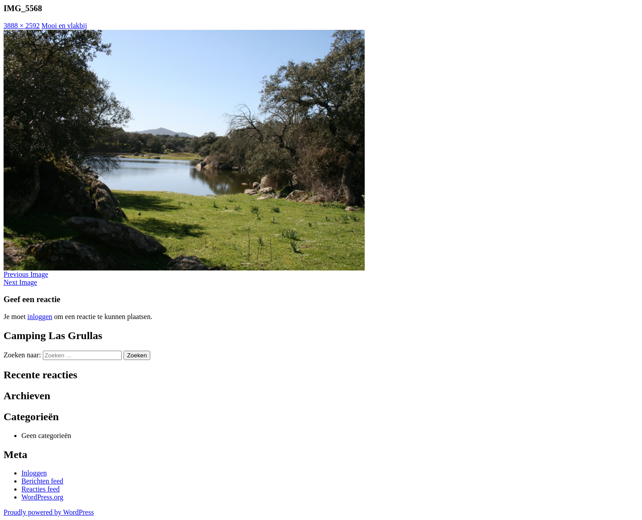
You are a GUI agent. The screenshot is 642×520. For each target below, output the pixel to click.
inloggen (39, 316)
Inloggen (34, 473)
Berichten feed (42, 481)
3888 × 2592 (22, 25)
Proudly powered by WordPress (49, 512)
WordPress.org (42, 497)
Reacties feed (40, 489)
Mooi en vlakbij (64, 25)
